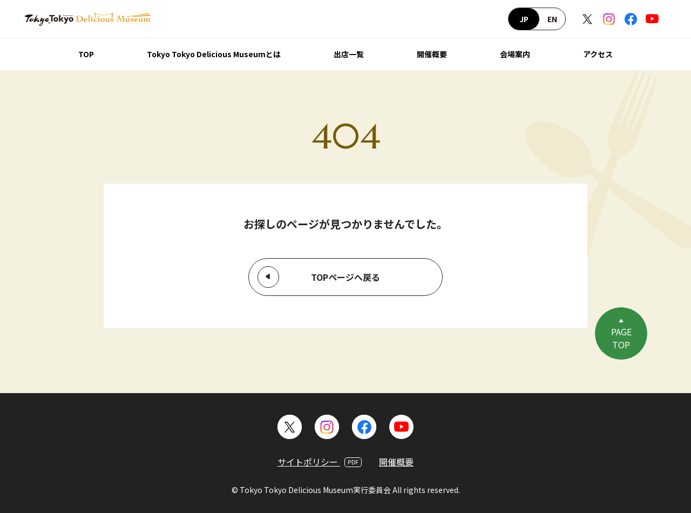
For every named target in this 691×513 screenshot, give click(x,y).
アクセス (598, 54)
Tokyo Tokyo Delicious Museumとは (214, 54)
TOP (86, 54)
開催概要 (432, 54)
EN (552, 19)
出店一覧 (349, 54)
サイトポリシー (319, 461)
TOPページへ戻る (345, 277)
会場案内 (515, 54)
